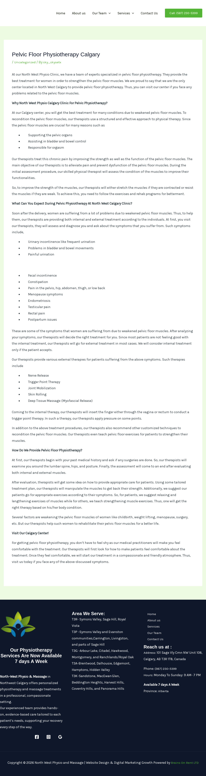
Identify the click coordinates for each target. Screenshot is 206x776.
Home (60, 13)
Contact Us (149, 13)
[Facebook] (37, 737)
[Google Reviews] (60, 737)
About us (79, 13)
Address (149, 653)
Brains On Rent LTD (185, 763)
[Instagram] (48, 737)
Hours (148, 675)
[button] (109, 13)
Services (125, 13)
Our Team (101, 13)
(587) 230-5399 (167, 669)
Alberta (163, 691)
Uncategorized (25, 62)
